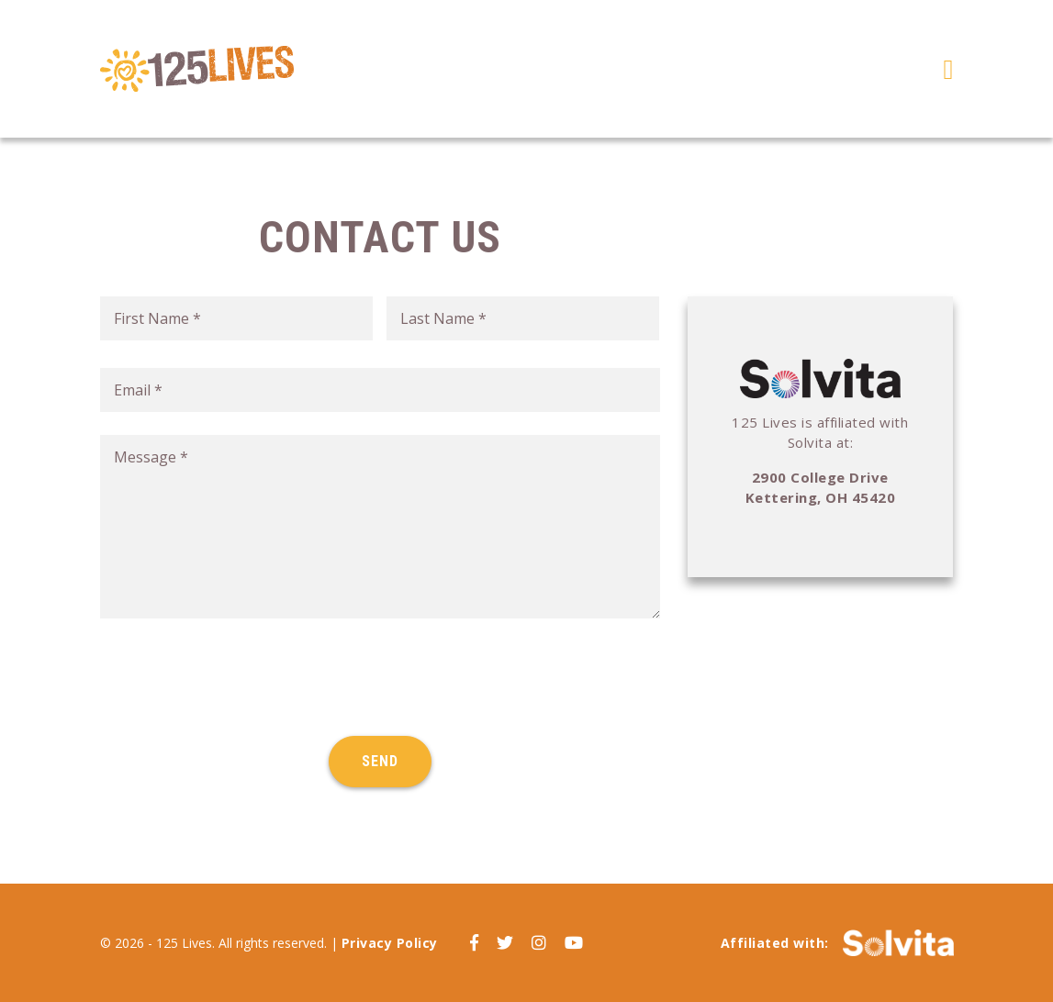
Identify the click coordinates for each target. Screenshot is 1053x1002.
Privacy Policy (390, 943)
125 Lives (197, 69)
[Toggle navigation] (949, 69)
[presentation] (239, 677)
